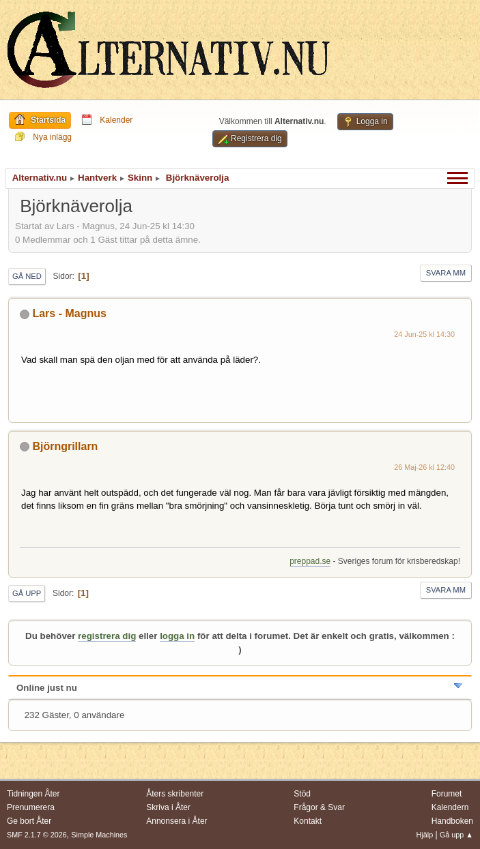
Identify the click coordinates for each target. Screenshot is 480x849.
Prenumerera (31, 807)
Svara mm (446, 273)
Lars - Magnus (69, 313)
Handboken (452, 821)
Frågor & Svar (319, 807)
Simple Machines (99, 835)
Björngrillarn (65, 446)
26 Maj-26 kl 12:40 (424, 467)
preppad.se (310, 561)
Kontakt (308, 821)
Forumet (447, 794)
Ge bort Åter (29, 821)
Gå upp (26, 593)
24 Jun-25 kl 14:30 (424, 334)
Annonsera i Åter (176, 821)
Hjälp (425, 835)
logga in (177, 636)
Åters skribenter (174, 794)
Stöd (302, 794)
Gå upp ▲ (456, 835)
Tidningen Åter (33, 794)
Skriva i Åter (168, 807)
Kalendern (450, 807)
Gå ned (27, 276)
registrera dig (107, 636)
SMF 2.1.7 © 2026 (37, 835)
